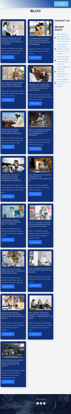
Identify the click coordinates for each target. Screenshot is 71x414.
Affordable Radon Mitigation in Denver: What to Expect (11, 222)
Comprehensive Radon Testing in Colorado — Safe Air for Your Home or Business (39, 41)
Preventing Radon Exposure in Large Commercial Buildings (11, 131)
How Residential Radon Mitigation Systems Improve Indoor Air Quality (12, 363)
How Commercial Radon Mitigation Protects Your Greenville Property (40, 132)
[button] (19, 399)
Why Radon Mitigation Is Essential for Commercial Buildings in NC (40, 178)
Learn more (8, 57)
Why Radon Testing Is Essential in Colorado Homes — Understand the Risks (40, 315)
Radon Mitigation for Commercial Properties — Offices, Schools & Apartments (40, 87)
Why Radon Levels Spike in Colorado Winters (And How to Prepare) (12, 84)
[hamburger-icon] (51, 4)
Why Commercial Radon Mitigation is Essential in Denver (40, 270)
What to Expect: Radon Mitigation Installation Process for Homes (39, 224)
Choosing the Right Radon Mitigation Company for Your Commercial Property (11, 178)
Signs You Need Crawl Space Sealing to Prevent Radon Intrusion (13, 271)
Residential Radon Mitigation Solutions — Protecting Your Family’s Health (13, 315)
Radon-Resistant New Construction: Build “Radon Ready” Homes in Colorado (12, 41)
